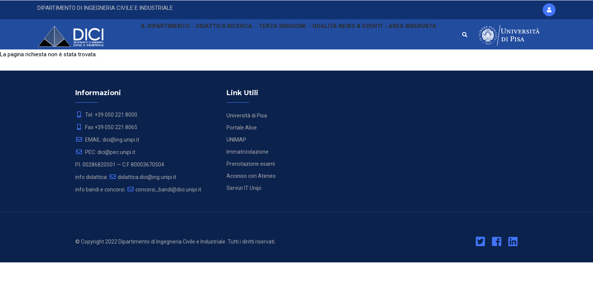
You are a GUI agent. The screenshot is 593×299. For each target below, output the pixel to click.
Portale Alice (242, 164)
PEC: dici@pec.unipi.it (105, 189)
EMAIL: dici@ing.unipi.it (107, 176)
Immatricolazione (248, 188)
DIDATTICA (201, 36)
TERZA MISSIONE (282, 36)
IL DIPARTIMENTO (154, 36)
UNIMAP (236, 176)
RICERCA (236, 36)
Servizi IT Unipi (244, 225)
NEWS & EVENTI (365, 36)
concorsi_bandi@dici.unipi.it (164, 226)
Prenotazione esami (251, 200)
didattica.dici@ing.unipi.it (142, 214)
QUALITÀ (325, 36)
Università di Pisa (247, 152)
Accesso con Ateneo (251, 213)
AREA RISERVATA (150, 69)
